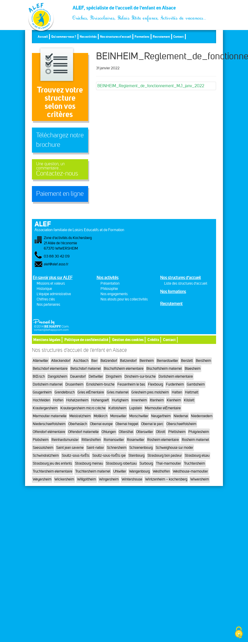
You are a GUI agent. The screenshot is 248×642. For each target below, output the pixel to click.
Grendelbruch (65, 392)
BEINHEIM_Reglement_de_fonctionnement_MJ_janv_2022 (150, 85)
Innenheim (139, 400)
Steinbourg (136, 455)
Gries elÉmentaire (91, 392)
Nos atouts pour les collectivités (124, 299)
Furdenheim (175, 384)
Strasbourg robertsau (121, 463)
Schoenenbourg (141, 447)
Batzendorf (109, 360)
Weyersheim (42, 479)
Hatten (177, 392)
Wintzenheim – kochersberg (166, 479)
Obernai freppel (127, 424)
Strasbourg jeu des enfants (52, 463)
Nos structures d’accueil (115, 36)
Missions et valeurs (51, 283)
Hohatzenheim (77, 400)
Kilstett (189, 400)
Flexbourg (155, 384)
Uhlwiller (119, 471)
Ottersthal (126, 432)
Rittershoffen (91, 439)
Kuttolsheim (117, 408)
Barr (94, 360)
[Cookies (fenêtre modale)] (239, 633)
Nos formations (173, 291)
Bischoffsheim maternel (164, 368)
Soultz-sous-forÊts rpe (109, 455)
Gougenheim (42, 392)
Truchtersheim (194, 463)
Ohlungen (109, 432)
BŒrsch (39, 376)
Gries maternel (117, 392)
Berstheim (203, 360)
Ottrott (160, 432)
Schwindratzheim (46, 455)
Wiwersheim (199, 479)
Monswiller (118, 416)
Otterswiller (144, 432)
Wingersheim (109, 479)
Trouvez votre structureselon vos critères (60, 102)
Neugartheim (161, 416)
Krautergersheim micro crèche (83, 408)
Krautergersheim (45, 408)
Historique (44, 288)
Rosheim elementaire (163, 439)
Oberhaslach (77, 424)
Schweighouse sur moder (174, 447)
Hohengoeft (100, 400)
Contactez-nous (60, 169)
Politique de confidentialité (86, 339)
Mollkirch (100, 416)
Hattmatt (191, 392)
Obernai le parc (152, 424)
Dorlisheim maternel (48, 384)
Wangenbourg (139, 471)
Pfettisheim (176, 432)
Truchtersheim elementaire (52, 471)
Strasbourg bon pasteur (164, 455)
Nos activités (88, 36)
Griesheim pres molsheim (150, 392)
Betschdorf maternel (85, 368)
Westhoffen (161, 471)
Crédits (153, 339)
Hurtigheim (120, 400)
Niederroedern (201, 416)
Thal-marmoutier (168, 463)
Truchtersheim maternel (92, 471)
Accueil (43, 36)
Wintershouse (132, 479)
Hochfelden (41, 400)
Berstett (187, 360)
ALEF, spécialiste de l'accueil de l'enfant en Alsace (140, 9)
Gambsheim (196, 384)
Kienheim (174, 400)
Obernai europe (101, 424)
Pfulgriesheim (198, 432)
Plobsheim (41, 439)
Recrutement (161, 36)
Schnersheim (116, 447)
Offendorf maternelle (83, 432)
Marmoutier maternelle (49, 416)
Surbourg (146, 463)
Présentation (110, 283)
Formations (142, 36)
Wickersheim (64, 479)
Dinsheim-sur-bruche (140, 376)
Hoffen (58, 400)
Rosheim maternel (195, 439)
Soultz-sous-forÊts (75, 455)
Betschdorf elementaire (50, 368)
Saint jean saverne (70, 447)
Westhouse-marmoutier (190, 471)
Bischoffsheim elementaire (124, 368)
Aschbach (80, 360)
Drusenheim (74, 384)
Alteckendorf (60, 360)
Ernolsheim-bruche (100, 384)
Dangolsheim (57, 376)
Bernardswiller (167, 360)
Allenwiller (40, 360)
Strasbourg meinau (89, 463)
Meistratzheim (80, 416)
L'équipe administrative (54, 294)
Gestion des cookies (128, 339)
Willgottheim (86, 479)
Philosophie (109, 288)
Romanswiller (114, 439)
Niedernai (181, 416)
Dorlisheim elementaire (176, 376)
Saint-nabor (95, 447)
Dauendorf (78, 376)
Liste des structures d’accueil (185, 283)
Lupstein (135, 408)
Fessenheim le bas (131, 384)
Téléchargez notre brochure (60, 140)
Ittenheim (157, 400)
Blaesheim (193, 368)
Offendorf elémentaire (49, 432)
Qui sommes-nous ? (63, 36)
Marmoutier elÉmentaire (163, 408)
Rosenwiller (135, 439)
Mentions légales (46, 339)
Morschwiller (138, 416)
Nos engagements (114, 294)
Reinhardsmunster (65, 439)
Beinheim (147, 360)
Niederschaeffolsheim (49, 424)
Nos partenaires (48, 304)
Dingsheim (114, 376)
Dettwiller (96, 376)
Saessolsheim (43, 447)
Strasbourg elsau (197, 455)
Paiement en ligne (60, 194)
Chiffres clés (46, 299)
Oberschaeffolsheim (181, 424)
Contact (178, 36)
